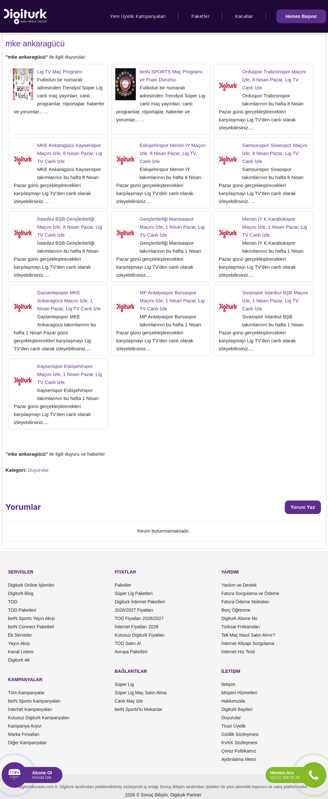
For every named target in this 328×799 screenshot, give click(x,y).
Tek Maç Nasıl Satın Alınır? (248, 635)
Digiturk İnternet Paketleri (140, 601)
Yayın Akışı (19, 643)
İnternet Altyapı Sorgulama (247, 643)
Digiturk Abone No (239, 618)
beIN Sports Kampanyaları (34, 701)
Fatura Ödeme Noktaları (245, 601)
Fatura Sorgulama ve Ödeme (250, 593)
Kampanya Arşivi (24, 726)
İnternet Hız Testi (238, 651)
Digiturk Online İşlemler (31, 585)
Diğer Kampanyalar (27, 742)
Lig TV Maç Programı (59, 71)
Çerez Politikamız (238, 751)
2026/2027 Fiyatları (134, 610)
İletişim (228, 684)
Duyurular (38, 470)
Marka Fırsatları (23, 734)
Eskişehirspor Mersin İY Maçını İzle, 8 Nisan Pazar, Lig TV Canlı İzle (173, 153)
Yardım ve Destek (239, 585)
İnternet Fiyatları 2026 (136, 626)
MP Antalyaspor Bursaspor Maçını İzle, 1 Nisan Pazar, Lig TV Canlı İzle (172, 300)
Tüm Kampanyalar (26, 692)
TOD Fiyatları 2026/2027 (139, 618)
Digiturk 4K (19, 660)
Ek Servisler (20, 635)
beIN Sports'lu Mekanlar (138, 709)
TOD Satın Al (128, 643)
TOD (12, 601)
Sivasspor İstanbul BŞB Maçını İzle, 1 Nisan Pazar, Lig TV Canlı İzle (275, 300)
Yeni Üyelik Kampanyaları (138, 16)
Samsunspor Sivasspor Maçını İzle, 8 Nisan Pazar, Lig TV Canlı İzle (274, 153)
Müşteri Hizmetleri (239, 692)
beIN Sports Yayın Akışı (31, 618)
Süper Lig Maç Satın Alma (141, 692)
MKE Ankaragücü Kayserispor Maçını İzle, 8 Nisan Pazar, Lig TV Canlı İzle (69, 153)
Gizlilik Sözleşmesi (239, 734)
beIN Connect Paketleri (31, 626)
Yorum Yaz (303, 507)
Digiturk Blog (20, 593)
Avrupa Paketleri (131, 651)
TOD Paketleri (22, 610)
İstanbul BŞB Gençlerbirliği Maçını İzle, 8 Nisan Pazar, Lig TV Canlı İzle (69, 227)
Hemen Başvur (301, 16)
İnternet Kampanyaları (30, 709)
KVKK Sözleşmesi (239, 742)
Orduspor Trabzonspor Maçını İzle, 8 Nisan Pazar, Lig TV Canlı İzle (274, 79)
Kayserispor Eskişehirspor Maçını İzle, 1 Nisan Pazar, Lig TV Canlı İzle (69, 374)
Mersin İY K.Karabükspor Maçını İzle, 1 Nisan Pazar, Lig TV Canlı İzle (274, 227)
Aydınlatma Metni (238, 759)
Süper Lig (124, 684)
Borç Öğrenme (235, 610)
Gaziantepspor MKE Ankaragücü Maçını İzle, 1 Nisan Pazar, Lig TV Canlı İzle (69, 300)
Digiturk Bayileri (236, 709)
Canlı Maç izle (129, 701)
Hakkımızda (233, 701)
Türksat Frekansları (240, 626)
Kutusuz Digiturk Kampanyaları (39, 717)
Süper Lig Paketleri (133, 593)
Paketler (200, 16)
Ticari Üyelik (233, 726)
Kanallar (244, 16)
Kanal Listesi (20, 651)
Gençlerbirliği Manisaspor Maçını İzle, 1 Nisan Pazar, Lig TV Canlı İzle (172, 227)
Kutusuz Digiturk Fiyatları (140, 635)
